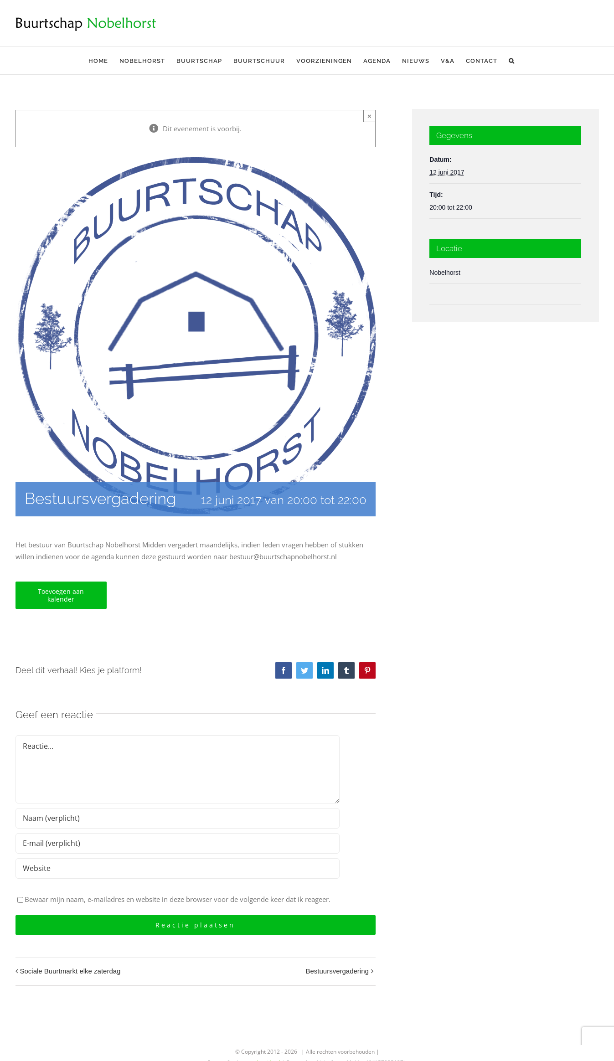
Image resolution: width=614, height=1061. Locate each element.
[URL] (177, 868)
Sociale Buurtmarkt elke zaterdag (70, 971)
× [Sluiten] (369, 116)
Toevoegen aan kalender (61, 595)
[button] (512, 60)
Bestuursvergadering (336, 971)
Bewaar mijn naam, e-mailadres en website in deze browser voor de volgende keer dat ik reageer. (177, 899)
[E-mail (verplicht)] (177, 843)
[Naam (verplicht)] (177, 818)
